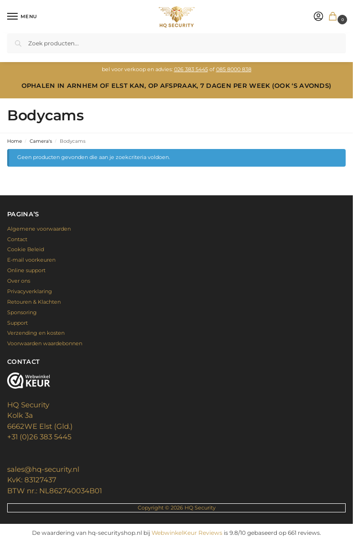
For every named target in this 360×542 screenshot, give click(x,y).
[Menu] (21, 17)
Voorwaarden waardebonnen (44, 343)
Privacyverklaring (29, 291)
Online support (26, 270)
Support (17, 322)
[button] (335, 17)
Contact (17, 239)
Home (14, 141)
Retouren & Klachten (34, 301)
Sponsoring (22, 312)
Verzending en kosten (36, 332)
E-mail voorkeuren (31, 259)
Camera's (41, 141)
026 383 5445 (191, 69)
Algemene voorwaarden (39, 228)
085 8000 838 (233, 69)
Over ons (18, 280)
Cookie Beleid (25, 249)
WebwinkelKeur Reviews (187, 532)
